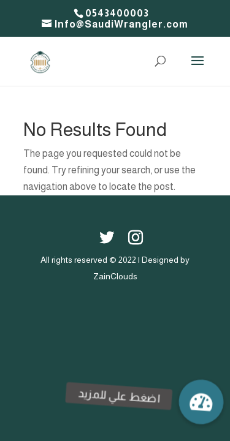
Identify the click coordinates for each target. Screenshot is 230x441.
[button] (201, 402)
